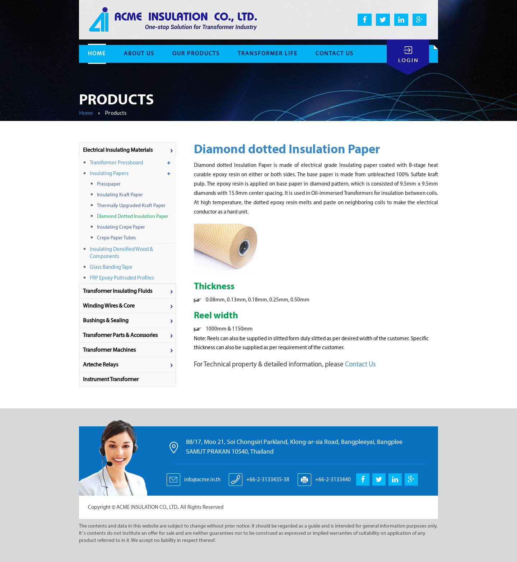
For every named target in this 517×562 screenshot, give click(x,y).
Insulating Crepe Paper (121, 227)
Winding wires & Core (109, 305)
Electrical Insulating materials (118, 149)
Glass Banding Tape (111, 267)
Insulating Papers (109, 173)
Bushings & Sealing (106, 320)
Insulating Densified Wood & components (121, 252)
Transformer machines (109, 349)
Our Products (196, 53)
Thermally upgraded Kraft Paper (131, 205)
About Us (139, 53)
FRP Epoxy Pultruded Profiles (122, 278)
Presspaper (109, 184)
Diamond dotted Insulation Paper (132, 216)
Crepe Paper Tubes (116, 238)
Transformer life (268, 53)
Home (86, 112)
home (97, 53)
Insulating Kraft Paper (120, 195)
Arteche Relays (100, 364)
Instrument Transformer (111, 379)
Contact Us (360, 364)
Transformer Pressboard (116, 162)
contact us (335, 53)
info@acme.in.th (202, 479)
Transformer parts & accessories (120, 335)
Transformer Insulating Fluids (117, 290)
